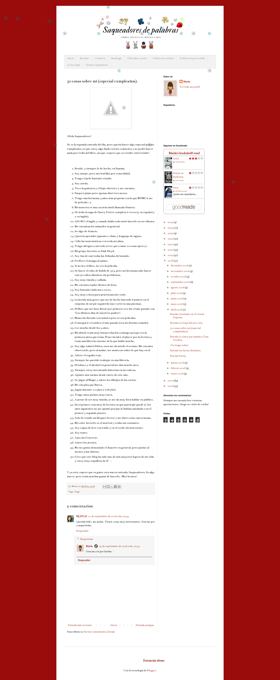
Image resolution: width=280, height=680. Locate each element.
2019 (171, 255)
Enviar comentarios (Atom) (99, 631)
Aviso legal (73, 64)
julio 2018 (177, 293)
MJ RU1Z (81, 516)
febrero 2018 (178, 368)
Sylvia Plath (180, 162)
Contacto (100, 58)
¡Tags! (77, 491)
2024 (171, 227)
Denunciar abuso (153, 660)
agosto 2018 (178, 287)
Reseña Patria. (178, 355)
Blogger (151, 670)
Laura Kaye (179, 180)
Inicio (70, 58)
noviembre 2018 (180, 271)
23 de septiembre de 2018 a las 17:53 (119, 546)
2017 (171, 380)
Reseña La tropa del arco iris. (186, 322)
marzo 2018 (178, 362)
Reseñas (84, 58)
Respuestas (86, 539)
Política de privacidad (192, 58)
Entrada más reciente (80, 625)
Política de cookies (163, 58)
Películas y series (137, 58)
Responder (82, 530)
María (89, 546)
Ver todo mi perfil (189, 86)
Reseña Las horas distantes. (185, 350)
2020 (171, 249)
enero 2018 (177, 373)
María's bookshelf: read (184, 153)
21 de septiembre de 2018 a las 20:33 (108, 516)
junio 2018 (177, 298)
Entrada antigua (145, 625)
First (175, 187)
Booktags (116, 58)
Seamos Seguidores (97, 64)
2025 (171, 222)
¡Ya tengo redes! (179, 345)
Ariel (176, 158)
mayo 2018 (177, 304)
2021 (171, 244)
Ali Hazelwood (181, 191)
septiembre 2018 (180, 282)
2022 (171, 238)
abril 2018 (177, 309)
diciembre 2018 (180, 265)
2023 (171, 233)
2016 (171, 386)
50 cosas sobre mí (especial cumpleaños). (185, 330)
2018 (171, 260)
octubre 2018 (178, 276)
